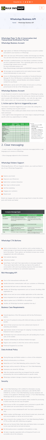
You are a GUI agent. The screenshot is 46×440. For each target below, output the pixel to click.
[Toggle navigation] (41, 7)
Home (14, 23)
